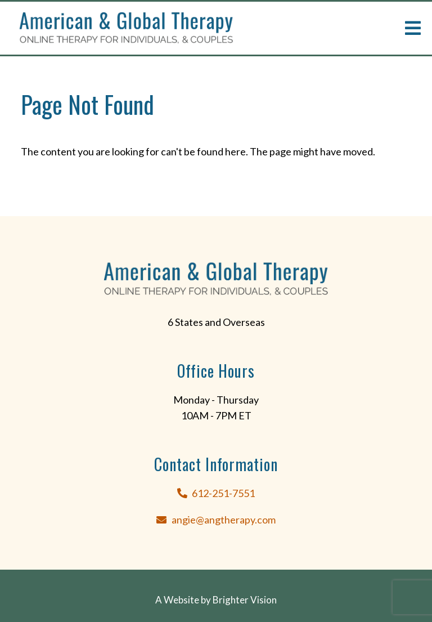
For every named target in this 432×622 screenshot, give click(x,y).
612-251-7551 (223, 493)
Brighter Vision (245, 600)
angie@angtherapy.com (224, 519)
